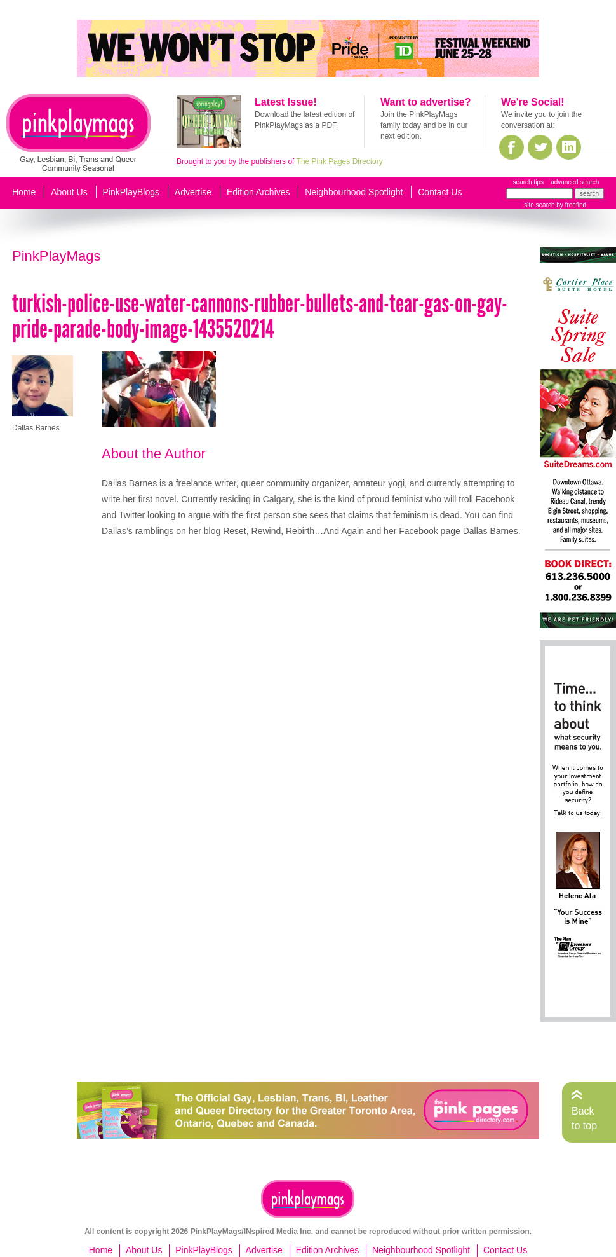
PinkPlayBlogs (131, 192)
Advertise (193, 192)
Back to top (584, 1118)
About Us (69, 192)
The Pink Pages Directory (340, 161)
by (570, 205)
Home (24, 192)
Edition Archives (258, 192)
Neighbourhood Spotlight (354, 192)
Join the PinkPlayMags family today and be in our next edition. (423, 125)
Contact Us (440, 192)
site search (539, 205)
